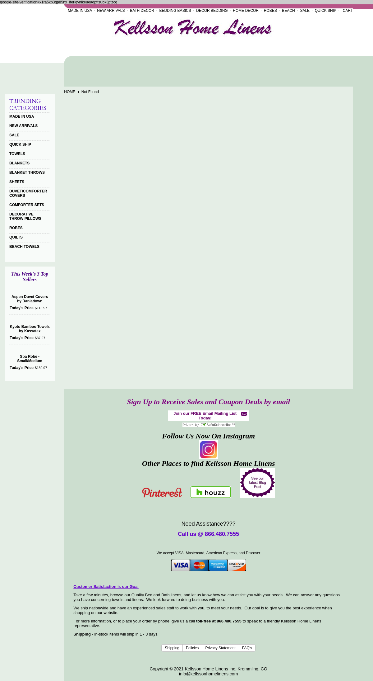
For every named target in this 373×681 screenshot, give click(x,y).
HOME (69, 92)
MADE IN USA (80, 10)
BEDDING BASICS (175, 10)
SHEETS (16, 182)
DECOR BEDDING (212, 10)
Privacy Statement (220, 648)
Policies (192, 648)
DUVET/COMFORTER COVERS (28, 193)
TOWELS (17, 154)
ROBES (270, 10)
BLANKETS (19, 163)
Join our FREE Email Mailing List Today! (205, 415)
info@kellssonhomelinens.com (208, 673)
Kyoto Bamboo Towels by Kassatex (29, 328)
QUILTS (16, 237)
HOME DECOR (246, 10)
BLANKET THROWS (27, 172)
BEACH (288, 10)
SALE (305, 10)
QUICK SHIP (325, 10)
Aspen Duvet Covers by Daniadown (30, 299)
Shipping (172, 648)
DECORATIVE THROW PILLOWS (25, 216)
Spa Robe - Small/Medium (29, 358)
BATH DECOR (142, 10)
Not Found (90, 92)
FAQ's (247, 648)
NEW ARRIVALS (111, 10)
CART (348, 10)
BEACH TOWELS (24, 246)
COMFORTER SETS (26, 205)
